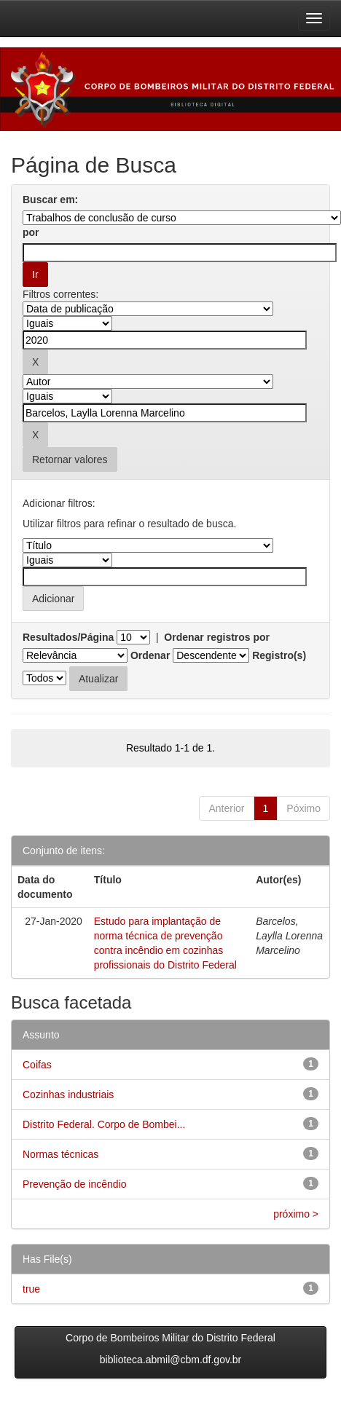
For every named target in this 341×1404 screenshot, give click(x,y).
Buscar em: (50, 199)
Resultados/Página (68, 637)
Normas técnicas (60, 1154)
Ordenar (150, 655)
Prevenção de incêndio (74, 1184)
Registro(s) (279, 655)
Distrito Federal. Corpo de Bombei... (104, 1124)
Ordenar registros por (217, 637)
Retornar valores (70, 459)
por (31, 232)
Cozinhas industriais (68, 1094)
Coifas (37, 1064)
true (31, 1289)
